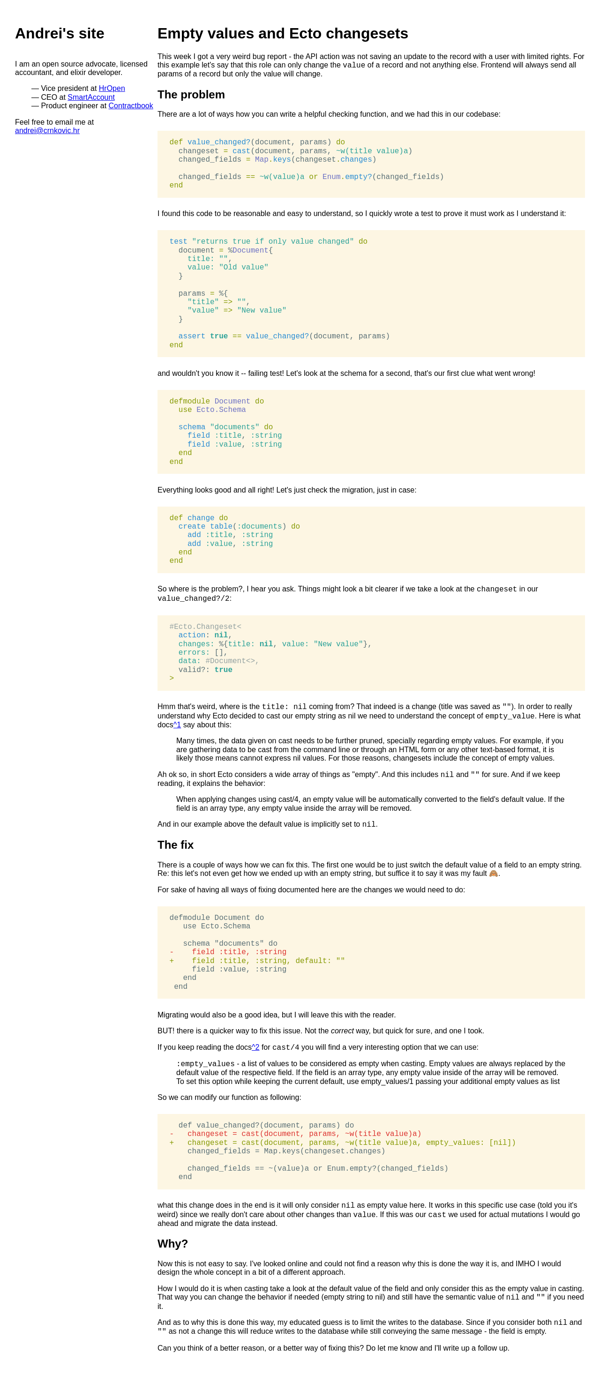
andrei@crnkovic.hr (47, 131)
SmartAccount (91, 97)
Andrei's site (60, 33)
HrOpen (112, 88)
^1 (177, 725)
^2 (255, 1048)
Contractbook (131, 106)
